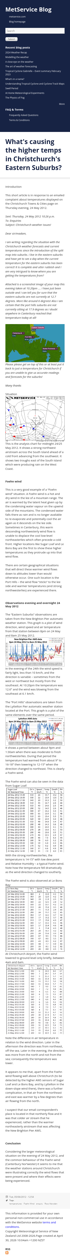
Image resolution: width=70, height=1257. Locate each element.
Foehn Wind (29, 1204)
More (62, 104)
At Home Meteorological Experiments (24, 93)
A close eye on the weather (19, 61)
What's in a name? (14, 79)
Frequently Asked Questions (23, 115)
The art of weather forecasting (21, 66)
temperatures (15, 1204)
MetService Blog (28, 9)
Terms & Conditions (19, 120)
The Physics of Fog (14, 97)
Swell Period (11, 88)
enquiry (39, 1204)
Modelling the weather (17, 57)
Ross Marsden (51, 1204)
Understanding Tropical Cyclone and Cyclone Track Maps (34, 83)
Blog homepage (17, 21)
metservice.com (17, 16)
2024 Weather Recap (16, 52)
